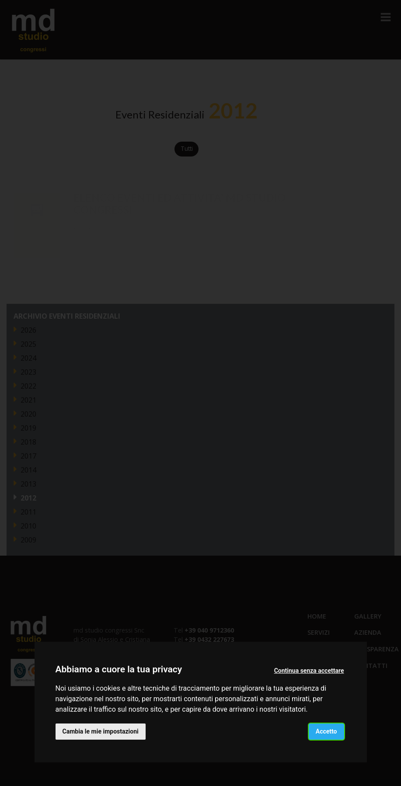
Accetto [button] (326, 731)
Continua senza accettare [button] (309, 670)
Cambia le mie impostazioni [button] (101, 731)
